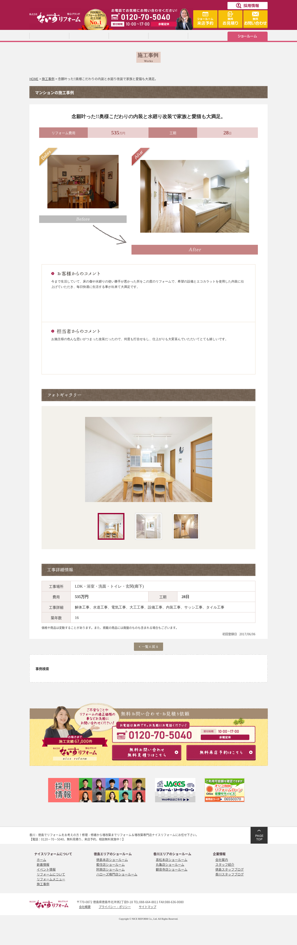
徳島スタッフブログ (229, 869)
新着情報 (43, 864)
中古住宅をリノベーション (188, 674)
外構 (68, 673)
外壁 (248, 663)
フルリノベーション (128, 674)
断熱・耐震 (218, 673)
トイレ (128, 663)
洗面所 (158, 663)
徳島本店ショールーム (112, 859)
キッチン (68, 663)
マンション (158, 673)
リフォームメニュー (51, 879)
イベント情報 (46, 869)
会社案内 (221, 859)
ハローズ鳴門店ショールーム (116, 874)
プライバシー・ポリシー (115, 907)
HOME (33, 78)
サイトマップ (147, 907)
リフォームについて (51, 874)
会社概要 (85, 907)
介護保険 (248, 673)
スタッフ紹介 (224, 864)
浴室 (98, 663)
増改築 (98, 673)
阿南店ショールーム (110, 869)
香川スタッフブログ (229, 874)
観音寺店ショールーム (171, 869)
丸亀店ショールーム (170, 864)
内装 (188, 663)
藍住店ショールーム (110, 864)
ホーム (41, 859)
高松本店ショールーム (171, 859)
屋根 (218, 663)
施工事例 (48, 78)
